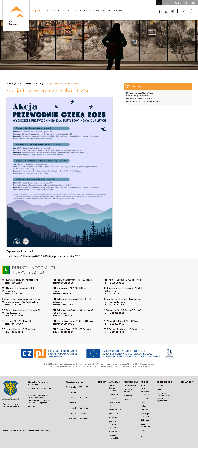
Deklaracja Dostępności (37, 403)
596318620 (16, 283)
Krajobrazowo (114, 402)
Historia (144, 402)
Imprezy (36, 10)
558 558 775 (118, 294)
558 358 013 (16, 305)
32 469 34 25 (16, 316)
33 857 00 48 (118, 313)
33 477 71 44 (36, 407)
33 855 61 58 (16, 324)
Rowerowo (113, 418)
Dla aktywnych (130, 385)
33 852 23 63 (67, 283)
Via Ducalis (113, 414)
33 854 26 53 (16, 332)
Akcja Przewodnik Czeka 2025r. (62, 83)
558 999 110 (118, 283)
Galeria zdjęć (146, 420)
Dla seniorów (129, 400)
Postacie (160, 385)
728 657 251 (67, 305)
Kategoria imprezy (33, 83)
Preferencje (68, 10)
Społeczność (100, 10)
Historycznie (114, 394)
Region (83, 10)
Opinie (159, 389)
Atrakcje (51, 10)
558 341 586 (118, 305)
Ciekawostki (119, 10)
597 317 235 (16, 294)
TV (142, 437)
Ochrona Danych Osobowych (40, 400)
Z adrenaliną (129, 396)
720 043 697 (67, 294)
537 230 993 (118, 332)
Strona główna (13, 83)
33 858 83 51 (67, 316)
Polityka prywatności (36, 398)
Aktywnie (112, 406)
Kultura (143, 406)
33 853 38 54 (67, 332)
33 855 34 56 (118, 324)
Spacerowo (113, 428)
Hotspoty (144, 410)
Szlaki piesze (114, 432)
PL (166, 3)
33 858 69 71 (67, 324)
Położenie (145, 398)
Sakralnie (113, 398)
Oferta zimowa (115, 410)
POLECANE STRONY (184, 3)
